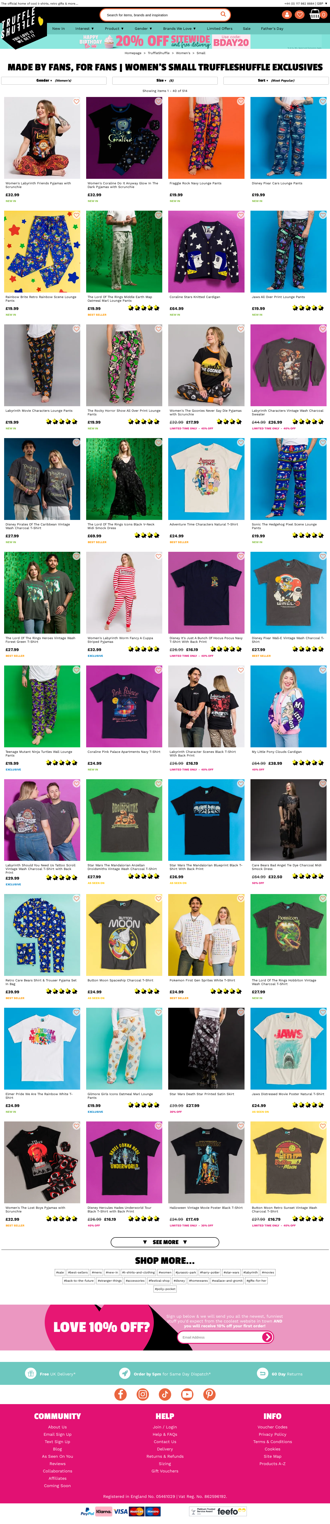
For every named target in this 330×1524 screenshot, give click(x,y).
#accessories (135, 1280)
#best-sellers (78, 1272)
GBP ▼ (322, 3)
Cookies (272, 1449)
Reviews (58, 1464)
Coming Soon (57, 1486)
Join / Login (165, 1427)
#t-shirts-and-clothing (138, 1272)
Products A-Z (272, 1464)
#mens (97, 1272)
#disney (179, 1280)
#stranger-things (110, 1280)
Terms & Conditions (272, 1442)
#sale (60, 1272)
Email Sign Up (58, 1434)
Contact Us (165, 1442)
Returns (279, 1374)
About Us (57, 1427)
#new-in (112, 1272)
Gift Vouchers (164, 1471)
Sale (246, 28)
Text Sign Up (57, 1442)
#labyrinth (250, 1272)
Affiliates (57, 1478)
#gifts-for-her (256, 1280)
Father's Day (272, 28)
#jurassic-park (186, 1272)
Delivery (165, 1449)
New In (58, 28)
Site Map (272, 1456)
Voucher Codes (272, 1427)
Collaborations (57, 1471)
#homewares (198, 1280)
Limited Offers (219, 28)
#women (165, 1272)
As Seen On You (57, 1456)
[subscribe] (267, 1337)
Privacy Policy (272, 1434)
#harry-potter (210, 1272)
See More (166, 1242)
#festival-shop (159, 1280)
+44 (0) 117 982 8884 (299, 3)
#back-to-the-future (79, 1280)
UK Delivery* (50, 1374)
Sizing (165, 1464)
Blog (57, 1449)
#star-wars (231, 1272)
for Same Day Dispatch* (165, 1374)
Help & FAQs (165, 1434)
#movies (268, 1272)
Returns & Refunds (165, 1456)
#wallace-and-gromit (227, 1280)
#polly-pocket (165, 1289)
